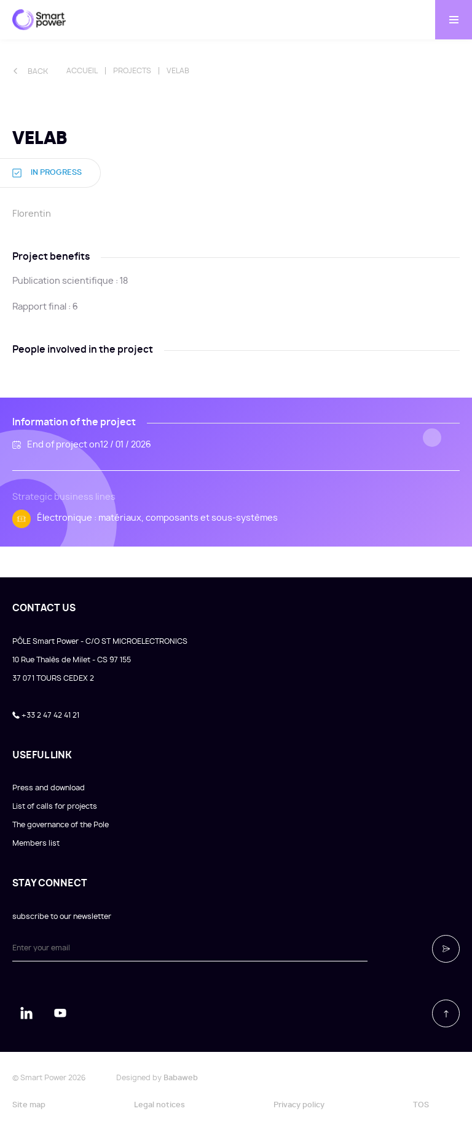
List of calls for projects (54, 806)
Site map (28, 1105)
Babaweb (180, 1077)
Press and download (48, 788)
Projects (132, 70)
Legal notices (159, 1105)
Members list (36, 843)
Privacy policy (298, 1105)
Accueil (82, 70)
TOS (421, 1105)
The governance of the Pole (60, 824)
